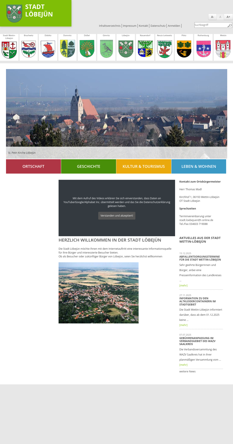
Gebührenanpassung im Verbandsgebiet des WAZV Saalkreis (197, 341)
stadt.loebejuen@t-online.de (196, 220)
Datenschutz (157, 26)
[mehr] (183, 285)
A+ (228, 17)
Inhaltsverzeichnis (110, 26)
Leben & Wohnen (199, 166)
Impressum (129, 26)
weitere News (187, 371)
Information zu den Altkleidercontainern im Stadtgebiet (197, 301)
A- (212, 17)
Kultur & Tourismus (144, 166)
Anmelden (174, 26)
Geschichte (88, 166)
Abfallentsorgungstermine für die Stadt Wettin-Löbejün (200, 258)
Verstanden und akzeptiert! (117, 215)
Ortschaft (33, 166)
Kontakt (143, 26)
